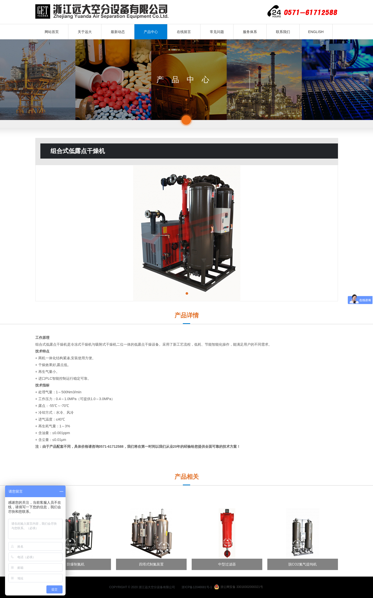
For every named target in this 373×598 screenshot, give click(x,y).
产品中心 (151, 32)
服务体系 (250, 32)
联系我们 (283, 32)
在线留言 (184, 32)
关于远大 (85, 32)
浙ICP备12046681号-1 (197, 587)
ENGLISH (316, 32)
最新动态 (118, 32)
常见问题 (217, 32)
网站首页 (52, 32)
